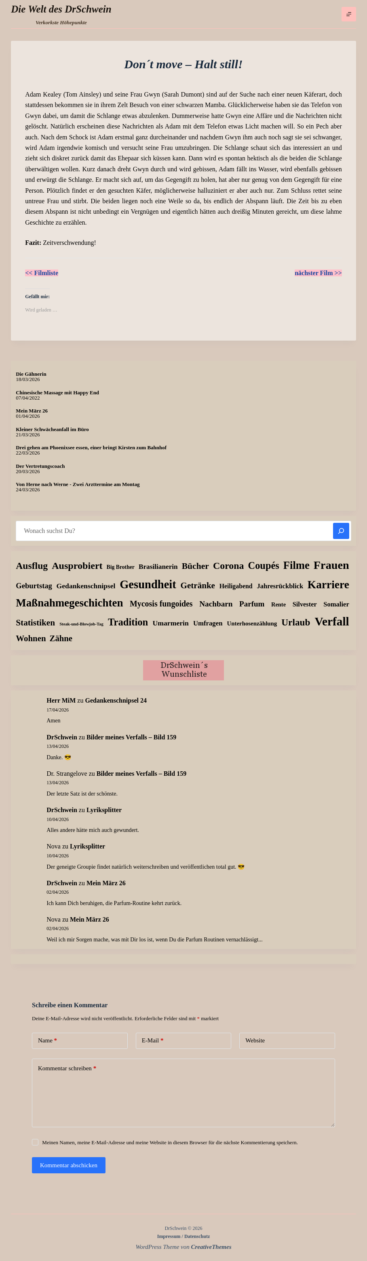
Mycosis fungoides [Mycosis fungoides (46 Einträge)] (161, 603)
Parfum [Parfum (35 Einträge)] (251, 604)
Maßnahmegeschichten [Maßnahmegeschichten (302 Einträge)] (69, 603)
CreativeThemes (211, 1247)
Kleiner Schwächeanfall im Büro (52, 429)
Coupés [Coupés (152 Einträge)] (263, 565)
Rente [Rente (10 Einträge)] (278, 604)
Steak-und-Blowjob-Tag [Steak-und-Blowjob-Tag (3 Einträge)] (81, 624)
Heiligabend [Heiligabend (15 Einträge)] (236, 586)
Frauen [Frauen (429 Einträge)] (331, 565)
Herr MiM (61, 700)
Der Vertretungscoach (40, 466)
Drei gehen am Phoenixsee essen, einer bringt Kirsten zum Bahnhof (91, 447)
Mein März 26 (32, 411)
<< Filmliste (41, 272)
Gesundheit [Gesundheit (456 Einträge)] (148, 584)
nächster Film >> (318, 272)
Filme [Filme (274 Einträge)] (296, 565)
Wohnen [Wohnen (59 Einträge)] (31, 638)
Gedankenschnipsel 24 (115, 700)
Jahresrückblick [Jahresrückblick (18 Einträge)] (280, 586)
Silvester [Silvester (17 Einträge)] (305, 604)
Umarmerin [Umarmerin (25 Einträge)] (170, 623)
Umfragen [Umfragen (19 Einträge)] (208, 623)
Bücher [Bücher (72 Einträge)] (195, 566)
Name (47, 1041)
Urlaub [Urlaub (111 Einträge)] (295, 622)
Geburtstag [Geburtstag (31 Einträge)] (34, 585)
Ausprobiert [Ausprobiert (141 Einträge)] (77, 565)
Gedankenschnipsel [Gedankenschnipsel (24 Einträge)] (86, 586)
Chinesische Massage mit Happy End (57, 392)
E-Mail (153, 1041)
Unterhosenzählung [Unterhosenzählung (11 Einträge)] (252, 623)
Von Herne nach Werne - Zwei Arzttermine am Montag (77, 484)
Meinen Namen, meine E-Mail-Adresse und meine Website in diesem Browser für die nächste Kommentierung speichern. (170, 1142)
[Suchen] (341, 531)
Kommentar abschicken (68, 1165)
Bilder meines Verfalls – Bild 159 (131, 737)
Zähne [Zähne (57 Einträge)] (61, 638)
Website (255, 1040)
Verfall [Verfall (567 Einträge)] (332, 621)
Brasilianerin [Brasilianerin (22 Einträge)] (158, 567)
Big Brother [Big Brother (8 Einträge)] (121, 567)
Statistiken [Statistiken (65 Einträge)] (35, 622)
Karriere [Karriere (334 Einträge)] (328, 585)
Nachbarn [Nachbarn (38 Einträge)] (215, 604)
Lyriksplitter (104, 809)
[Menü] (349, 14)
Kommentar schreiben (67, 1068)
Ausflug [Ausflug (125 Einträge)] (32, 565)
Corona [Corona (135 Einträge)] (228, 565)
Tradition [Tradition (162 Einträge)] (128, 622)
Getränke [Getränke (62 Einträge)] (198, 585)
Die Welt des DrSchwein (61, 9)
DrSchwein (61, 737)
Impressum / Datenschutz (183, 1236)
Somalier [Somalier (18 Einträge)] (336, 604)
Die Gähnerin (31, 374)
